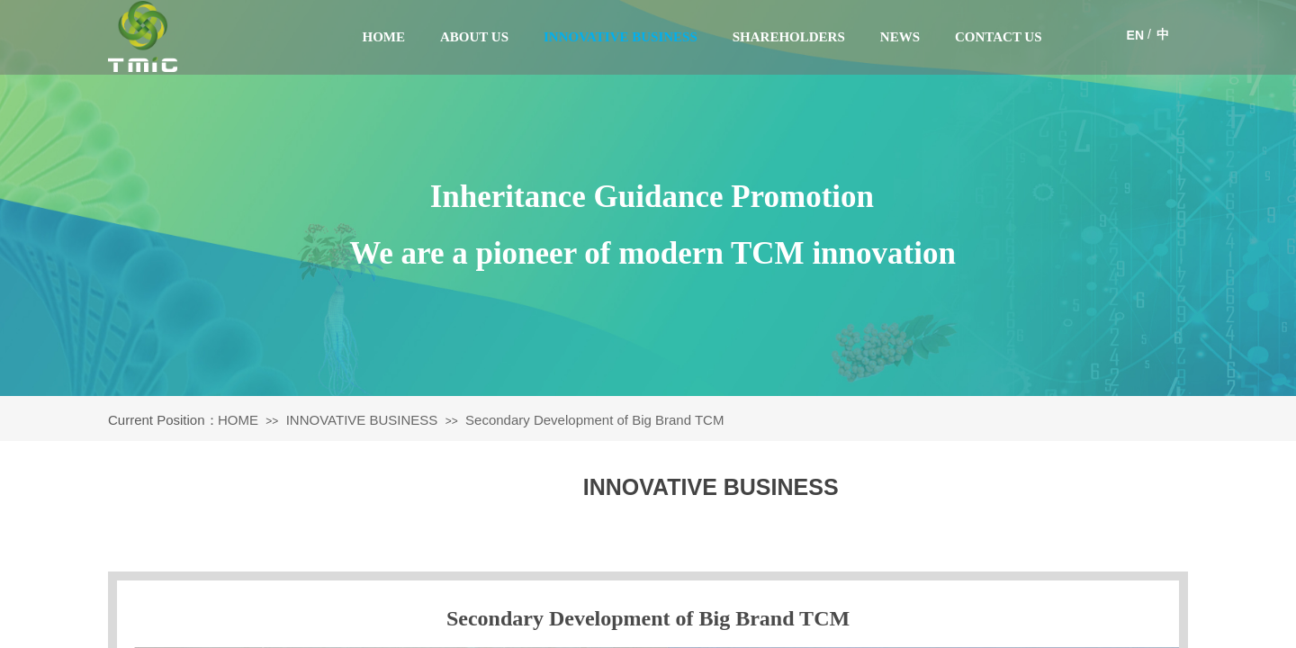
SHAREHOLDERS (789, 37)
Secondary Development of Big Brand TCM (594, 420)
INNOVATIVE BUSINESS (621, 37)
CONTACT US (998, 37)
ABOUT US (474, 37)
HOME (384, 37)
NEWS (900, 37)
